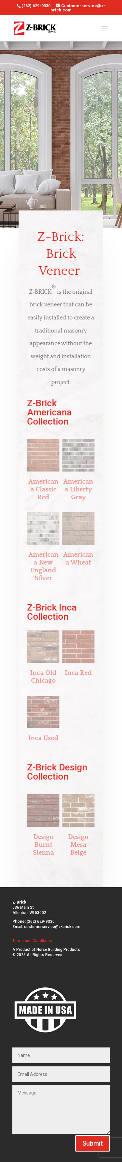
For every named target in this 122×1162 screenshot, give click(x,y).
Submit (92, 1143)
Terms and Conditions (32, 940)
